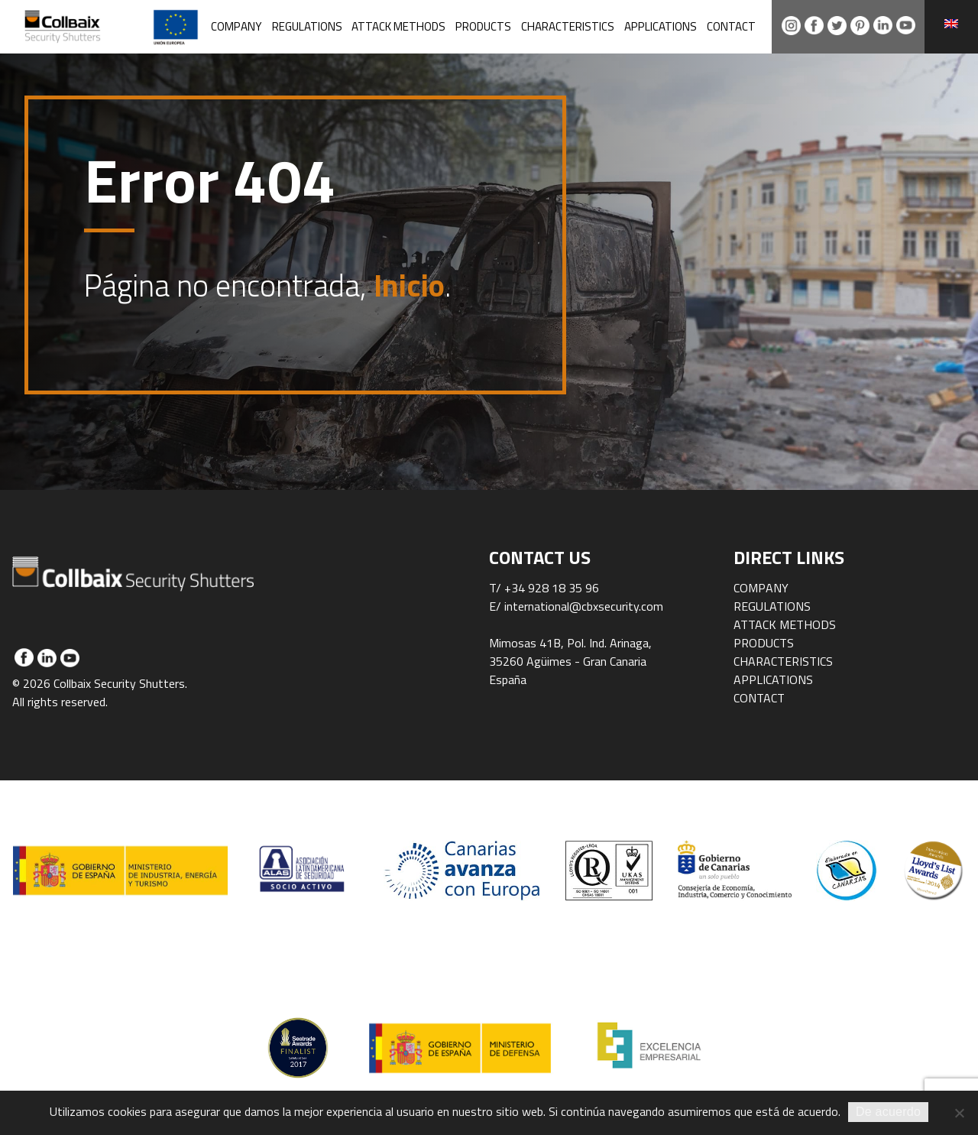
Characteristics (567, 26)
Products (483, 26)
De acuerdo (888, 1111)
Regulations (307, 26)
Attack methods (398, 26)
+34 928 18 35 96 (551, 588)
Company (236, 26)
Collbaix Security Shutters (145, 27)
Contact (731, 26)
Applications (660, 26)
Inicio (409, 285)
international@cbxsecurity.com (583, 606)
